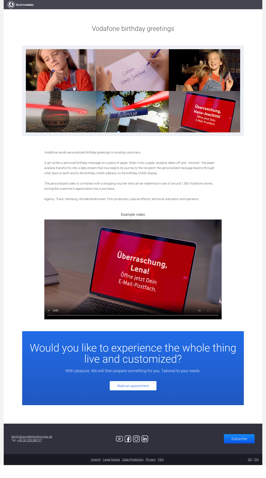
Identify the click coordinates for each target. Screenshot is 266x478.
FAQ (161, 472)
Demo (179, 11)
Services (157, 11)
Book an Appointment (235, 11)
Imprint (96, 472)
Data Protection (133, 472)
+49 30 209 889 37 (29, 453)
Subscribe (239, 452)
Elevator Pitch (81, 11)
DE (250, 472)
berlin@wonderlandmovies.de (31, 449)
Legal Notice (111, 472)
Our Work (111, 11)
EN (257, 472)
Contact (200, 11)
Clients (134, 11)
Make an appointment (133, 399)
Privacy (151, 472)
